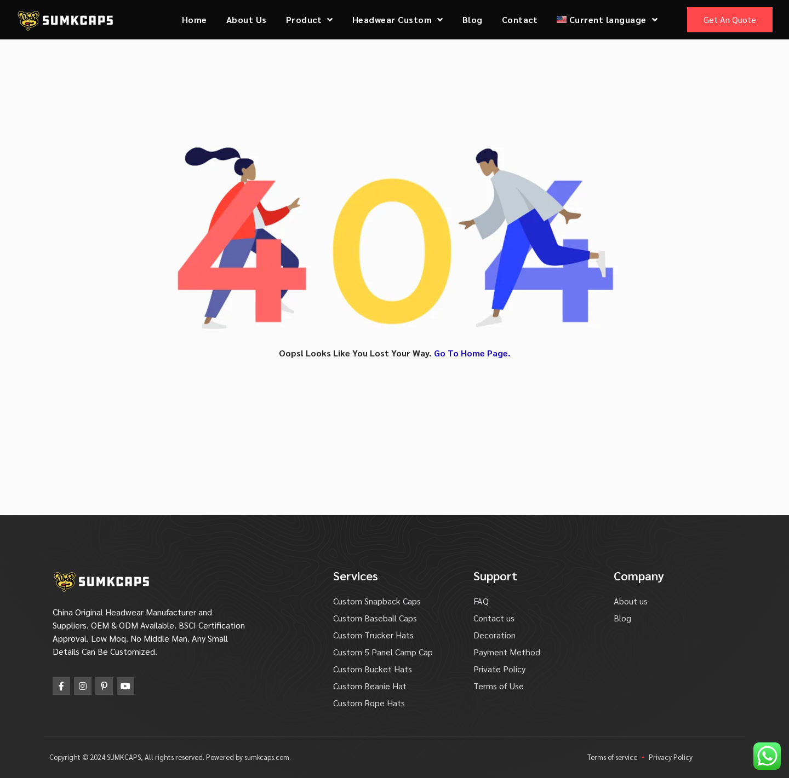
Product (309, 20)
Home (194, 19)
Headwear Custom (397, 20)
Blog (472, 19)
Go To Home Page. (472, 353)
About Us (246, 19)
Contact (520, 19)
